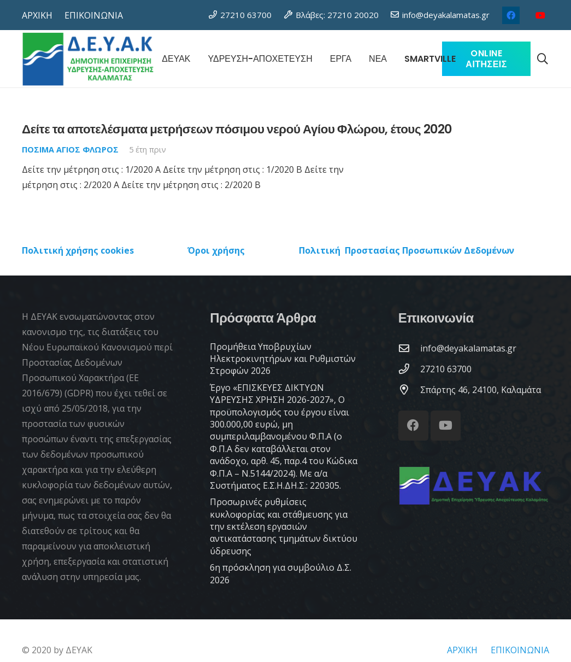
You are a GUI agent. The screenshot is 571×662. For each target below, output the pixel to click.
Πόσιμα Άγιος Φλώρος (70, 149)
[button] (543, 59)
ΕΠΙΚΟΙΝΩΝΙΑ (520, 650)
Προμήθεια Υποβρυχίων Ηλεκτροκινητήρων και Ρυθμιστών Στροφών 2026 (283, 359)
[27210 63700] (409, 369)
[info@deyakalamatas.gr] (409, 348)
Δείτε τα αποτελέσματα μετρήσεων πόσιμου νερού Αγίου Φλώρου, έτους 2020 (237, 129)
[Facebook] (511, 15)
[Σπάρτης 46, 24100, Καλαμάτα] (409, 389)
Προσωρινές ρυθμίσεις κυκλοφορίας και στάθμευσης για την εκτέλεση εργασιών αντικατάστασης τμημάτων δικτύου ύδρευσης (283, 526)
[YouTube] (540, 15)
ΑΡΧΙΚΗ (462, 650)
